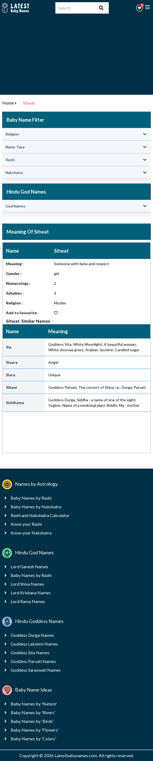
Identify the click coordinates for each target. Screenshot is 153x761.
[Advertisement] (76, 57)
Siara (10, 374)
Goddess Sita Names (30, 652)
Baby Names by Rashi (31, 497)
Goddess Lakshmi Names (34, 643)
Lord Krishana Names (31, 592)
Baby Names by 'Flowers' (35, 729)
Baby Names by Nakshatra (36, 506)
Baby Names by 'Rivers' (33, 712)
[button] (139, 8)
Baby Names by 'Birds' (32, 721)
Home (8, 102)
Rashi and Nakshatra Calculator (40, 515)
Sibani (11, 387)
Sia (8, 347)
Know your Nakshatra (31, 532)
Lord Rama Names (28, 601)
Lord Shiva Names (27, 583)
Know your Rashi (26, 524)
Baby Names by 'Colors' (33, 738)
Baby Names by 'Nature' (34, 703)
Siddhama (15, 402)
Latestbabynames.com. (77, 755)
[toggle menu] (147, 7)
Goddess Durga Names (32, 635)
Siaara (11, 362)
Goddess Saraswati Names (36, 670)
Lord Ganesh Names (29, 566)
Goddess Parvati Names (33, 661)
